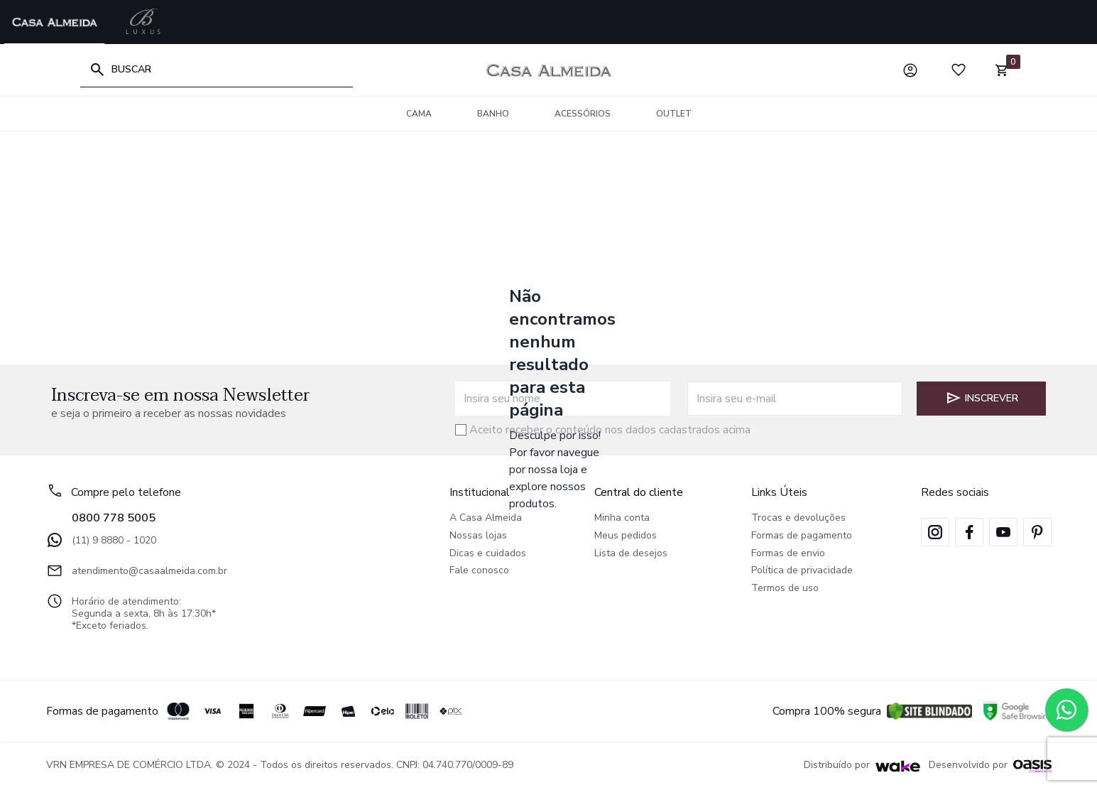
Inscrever (981, 397)
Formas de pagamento (801, 536)
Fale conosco (479, 571)
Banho (493, 113)
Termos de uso (785, 589)
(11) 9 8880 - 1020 (101, 539)
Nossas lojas (478, 536)
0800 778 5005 (113, 518)
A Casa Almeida (485, 518)
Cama (419, 113)
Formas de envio (788, 554)
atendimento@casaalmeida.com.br (136, 570)
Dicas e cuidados (487, 554)
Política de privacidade (802, 571)
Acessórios (583, 113)
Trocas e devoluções (798, 518)
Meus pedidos (625, 536)
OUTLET (674, 113)
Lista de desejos (630, 554)
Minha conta (622, 518)
